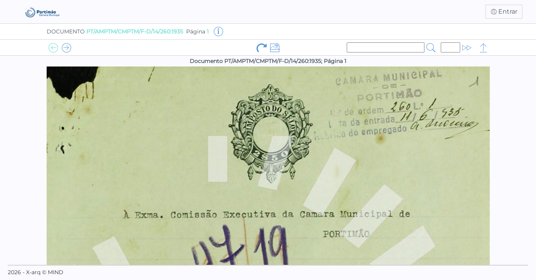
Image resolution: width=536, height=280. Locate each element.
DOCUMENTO (115, 31)
